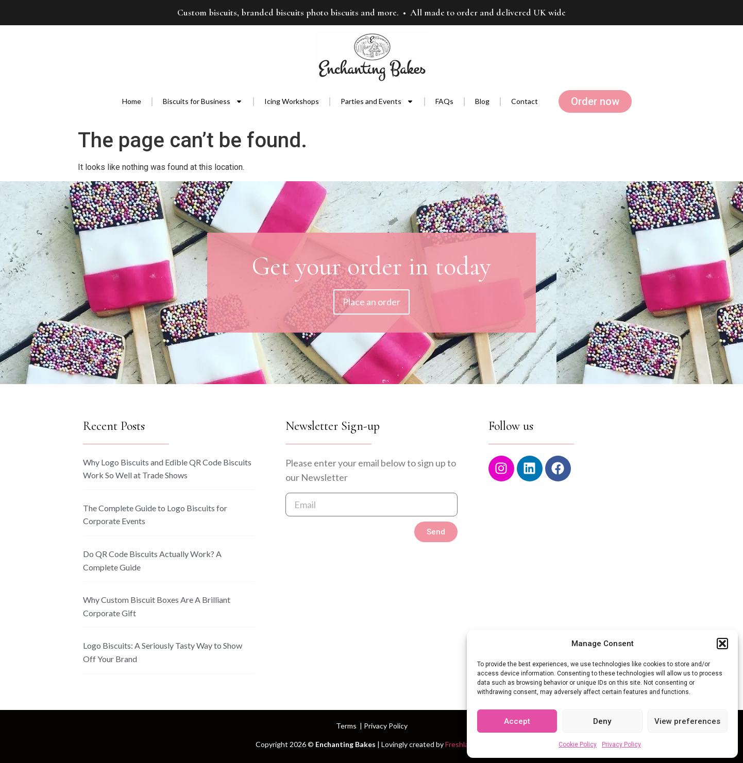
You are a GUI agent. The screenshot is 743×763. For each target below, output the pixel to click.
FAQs (444, 101)
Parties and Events (377, 101)
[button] (722, 643)
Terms (346, 725)
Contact (524, 101)
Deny (602, 721)
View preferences (687, 721)
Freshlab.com (466, 744)
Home (131, 101)
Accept (517, 721)
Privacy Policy (621, 744)
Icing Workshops (291, 101)
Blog (482, 101)
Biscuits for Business (203, 101)
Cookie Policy (578, 744)
